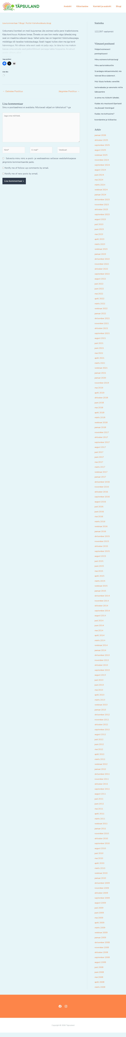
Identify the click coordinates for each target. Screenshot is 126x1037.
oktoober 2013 (102, 669)
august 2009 (101, 907)
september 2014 (103, 615)
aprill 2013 (100, 699)
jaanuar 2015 (101, 595)
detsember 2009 (103, 887)
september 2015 (103, 555)
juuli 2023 (100, 228)
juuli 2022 (100, 288)
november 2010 (103, 837)
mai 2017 (99, 466)
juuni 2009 (100, 917)
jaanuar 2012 (101, 773)
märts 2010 (101, 872)
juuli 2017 (100, 456)
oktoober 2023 (102, 213)
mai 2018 (99, 411)
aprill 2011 (100, 818)
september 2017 (103, 446)
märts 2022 (101, 307)
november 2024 (103, 164)
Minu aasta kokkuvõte (106, 65)
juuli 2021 (100, 347)
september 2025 (103, 149)
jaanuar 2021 (101, 377)
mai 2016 (99, 520)
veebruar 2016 (102, 530)
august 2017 (101, 451)
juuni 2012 (100, 748)
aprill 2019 (100, 397)
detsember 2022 (103, 263)
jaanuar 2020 (101, 382)
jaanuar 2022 (101, 317)
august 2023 (101, 223)
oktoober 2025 (102, 144)
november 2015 (103, 545)
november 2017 (103, 436)
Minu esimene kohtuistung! (108, 59)
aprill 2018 (100, 416)
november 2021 (103, 327)
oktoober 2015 (102, 550)
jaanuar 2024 (101, 198)
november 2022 (103, 268)
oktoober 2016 (102, 496)
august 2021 (101, 342)
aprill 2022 (100, 302)
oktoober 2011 (102, 788)
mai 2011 (99, 813)
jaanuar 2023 (101, 258)
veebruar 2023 (102, 253)
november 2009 (103, 892)
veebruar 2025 (102, 159)
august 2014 (101, 619)
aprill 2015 (100, 580)
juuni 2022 (100, 293)
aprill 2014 (100, 639)
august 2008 (101, 966)
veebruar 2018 (102, 426)
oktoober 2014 (102, 610)
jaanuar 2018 (101, 431)
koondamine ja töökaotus (107, 124)
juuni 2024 (100, 179)
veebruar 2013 (102, 709)
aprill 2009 (100, 926)
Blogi (119, 6)
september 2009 (103, 902)
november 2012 (103, 723)
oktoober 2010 (102, 842)
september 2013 (103, 674)
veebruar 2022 (102, 312)
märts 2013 (101, 704)
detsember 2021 (103, 322)
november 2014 (103, 605)
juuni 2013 (100, 689)
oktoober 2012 (102, 728)
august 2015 (101, 560)
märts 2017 (101, 471)
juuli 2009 (100, 912)
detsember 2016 (103, 486)
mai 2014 (99, 634)
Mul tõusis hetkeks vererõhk (109, 81)
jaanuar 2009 (101, 941)
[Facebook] (60, 1010)
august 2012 (101, 738)
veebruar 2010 (102, 877)
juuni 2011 (100, 808)
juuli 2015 (100, 565)
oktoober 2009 (102, 897)
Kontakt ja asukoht (104, 6)
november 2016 (103, 491)
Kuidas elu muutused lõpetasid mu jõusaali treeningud (105, 108)
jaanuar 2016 (101, 535)
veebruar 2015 (102, 590)
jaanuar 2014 (101, 654)
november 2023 (103, 208)
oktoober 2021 (102, 332)
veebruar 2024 (102, 193)
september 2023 (103, 218)
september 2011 (103, 793)
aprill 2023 (100, 243)
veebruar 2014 (102, 649)
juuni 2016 (100, 515)
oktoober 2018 (102, 401)
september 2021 (103, 337)
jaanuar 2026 (101, 139)
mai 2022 (99, 298)
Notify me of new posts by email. (21, 177)
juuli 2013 (100, 684)
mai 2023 (99, 238)
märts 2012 (101, 763)
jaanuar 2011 (101, 832)
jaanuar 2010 (101, 882)
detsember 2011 (103, 778)
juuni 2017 (100, 461)
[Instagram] (65, 1010)
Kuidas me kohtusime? (106, 118)
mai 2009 (99, 922)
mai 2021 (99, 357)
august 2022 (101, 283)
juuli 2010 (100, 857)
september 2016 (103, 501)
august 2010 (101, 852)
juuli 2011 (100, 803)
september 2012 (103, 733)
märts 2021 (101, 367)
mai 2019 (99, 392)
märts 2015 (101, 585)
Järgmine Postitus (69, 91)
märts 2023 (101, 248)
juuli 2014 (100, 624)
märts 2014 (101, 644)
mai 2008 (99, 981)
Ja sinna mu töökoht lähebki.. (109, 97)
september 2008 (103, 961)
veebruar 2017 (102, 476)
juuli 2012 (100, 743)
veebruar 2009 (102, 936)
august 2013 (101, 679)
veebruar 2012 (102, 768)
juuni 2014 (100, 629)
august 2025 (101, 154)
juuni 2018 (100, 407)
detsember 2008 (103, 946)
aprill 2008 (100, 986)
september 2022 (103, 278)
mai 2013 (99, 694)
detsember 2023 (103, 203)
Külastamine (85, 6)
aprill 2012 (100, 758)
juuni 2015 (100, 570)
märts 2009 (101, 931)
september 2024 (103, 169)
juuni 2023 (100, 233)
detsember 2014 (103, 600)
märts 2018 (101, 421)
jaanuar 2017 (101, 481)
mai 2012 (99, 753)
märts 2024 (101, 189)
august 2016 (101, 506)
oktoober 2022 (102, 273)
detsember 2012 (103, 718)
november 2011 (103, 783)
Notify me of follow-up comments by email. (27, 171)
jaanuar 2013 (101, 714)
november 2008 (103, 951)
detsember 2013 (103, 659)
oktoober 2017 (102, 441)
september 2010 (103, 847)
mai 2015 (99, 575)
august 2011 (101, 798)
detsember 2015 (103, 540)
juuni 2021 (100, 352)
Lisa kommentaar (11, 23)
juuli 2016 (100, 510)
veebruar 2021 (102, 372)
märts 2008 (101, 991)
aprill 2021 (100, 362)
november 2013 (103, 664)
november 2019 (103, 387)
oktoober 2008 (102, 956)
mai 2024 (99, 184)
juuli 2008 (100, 971)
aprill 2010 (100, 867)
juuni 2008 (100, 976)
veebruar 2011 (102, 827)
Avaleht (71, 6)
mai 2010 (99, 862)
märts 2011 (101, 823)
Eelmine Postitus (13, 91)
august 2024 (101, 174)
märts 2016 (101, 525)
